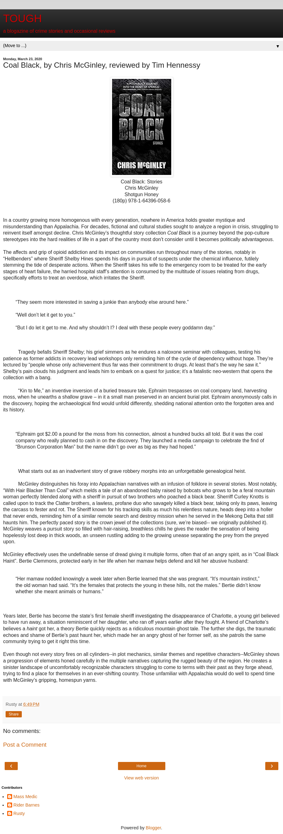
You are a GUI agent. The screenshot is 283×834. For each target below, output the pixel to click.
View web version (141, 777)
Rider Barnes (26, 804)
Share (14, 714)
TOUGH (22, 18)
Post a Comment (24, 744)
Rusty (19, 813)
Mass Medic (25, 796)
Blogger (153, 827)
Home (141, 766)
